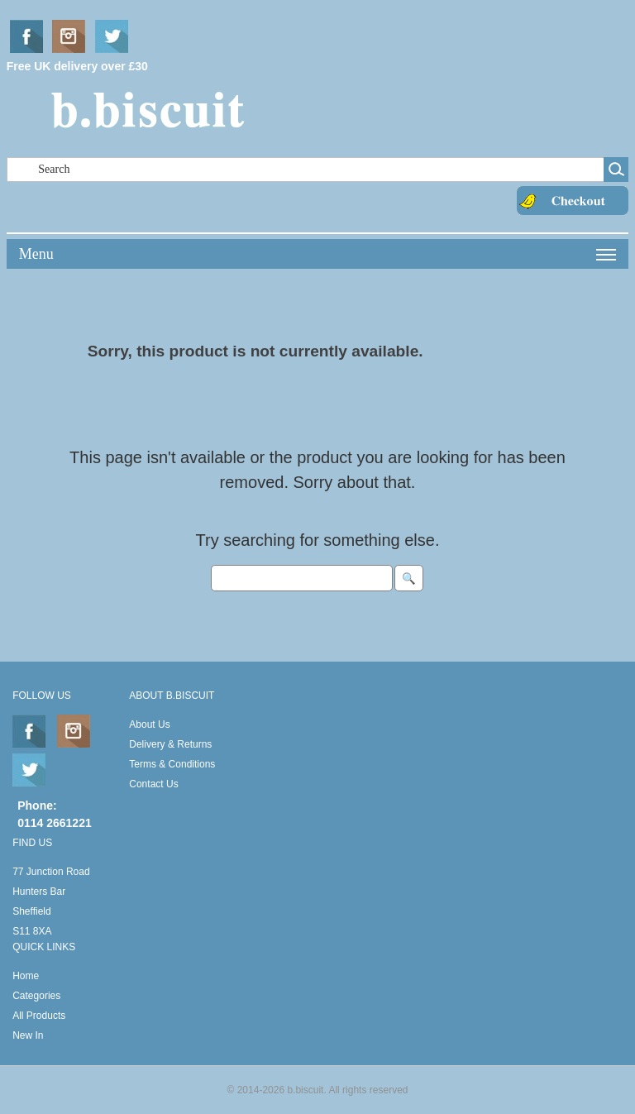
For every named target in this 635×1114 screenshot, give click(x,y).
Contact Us (153, 784)
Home (25, 976)
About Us (149, 724)
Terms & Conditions (172, 764)
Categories (36, 996)
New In (27, 1035)
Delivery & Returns (170, 744)
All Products (38, 1015)
